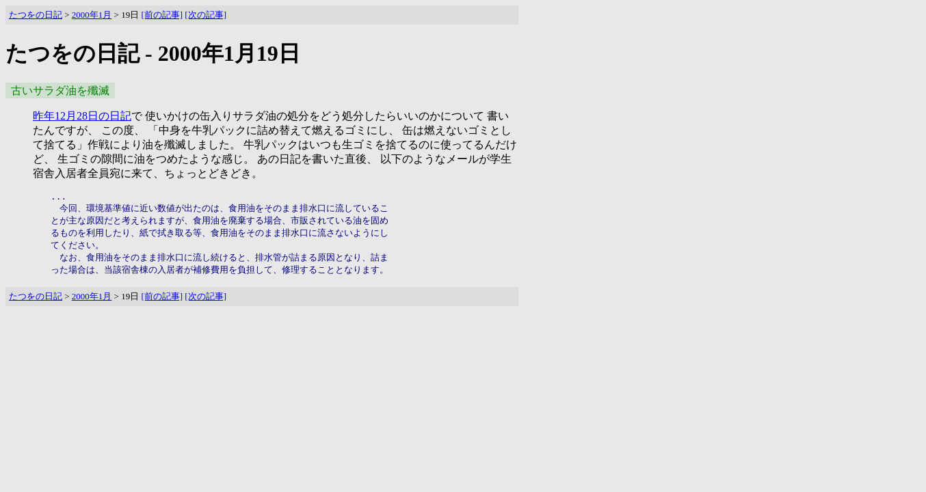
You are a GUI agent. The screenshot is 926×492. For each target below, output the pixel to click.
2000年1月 (92, 15)
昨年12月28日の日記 (82, 116)
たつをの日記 (35, 15)
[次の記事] (205, 15)
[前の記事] (162, 15)
